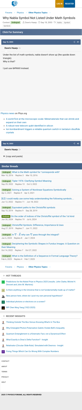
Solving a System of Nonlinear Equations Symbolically (39, 189)
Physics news (7, 113)
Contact (5, 361)
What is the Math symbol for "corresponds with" (36, 172)
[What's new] (77, 4)
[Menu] (5, 4)
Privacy (5, 377)
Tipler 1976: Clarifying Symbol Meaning (31, 181)
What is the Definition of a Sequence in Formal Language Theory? (44, 256)
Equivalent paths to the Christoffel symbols (33, 207)
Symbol (67, 23)
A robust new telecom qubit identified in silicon (29, 125)
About (4, 366)
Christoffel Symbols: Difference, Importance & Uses (38, 225)
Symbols (7, 26)
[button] (74, 42)
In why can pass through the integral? (35, 234)
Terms (4, 372)
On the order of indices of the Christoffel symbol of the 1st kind (42, 216)
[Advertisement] (41, 89)
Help (3, 382)
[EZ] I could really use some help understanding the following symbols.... (37, 198)
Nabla (59, 23)
